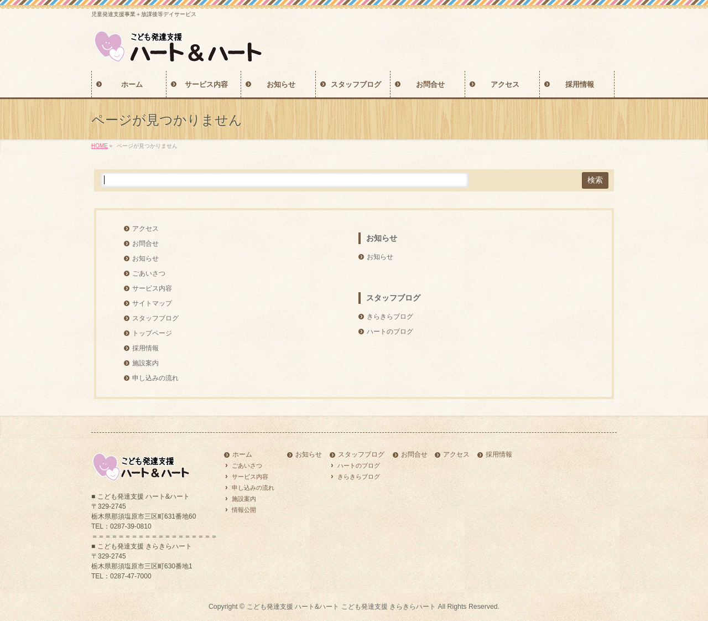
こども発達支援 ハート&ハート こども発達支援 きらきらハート (341, 606)
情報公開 (244, 509)
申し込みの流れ (155, 378)
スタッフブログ (155, 318)
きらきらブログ (390, 316)
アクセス (145, 228)
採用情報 (145, 348)
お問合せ (145, 243)
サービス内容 (152, 288)
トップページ (152, 333)
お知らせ (145, 258)
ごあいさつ (148, 273)
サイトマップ (152, 303)
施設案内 (145, 363)
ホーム (242, 454)
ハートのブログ (390, 331)
